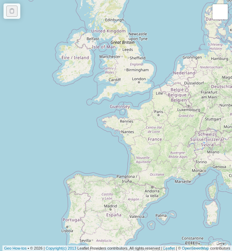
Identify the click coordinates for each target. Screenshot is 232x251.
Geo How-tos (15, 248)
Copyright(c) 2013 (62, 248)
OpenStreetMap (195, 248)
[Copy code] (11, 11)
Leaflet (169, 248)
